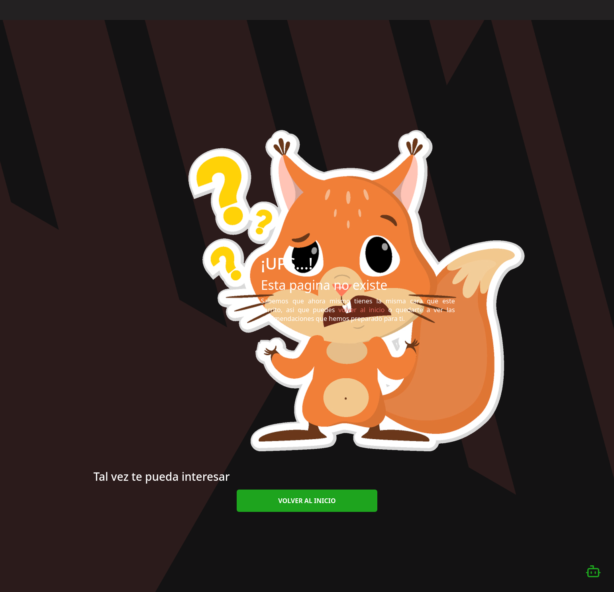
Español (574, 10)
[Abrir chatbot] (593, 571)
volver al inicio (306, 500)
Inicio (408, 9)
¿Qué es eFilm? (449, 9)
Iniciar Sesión (531, 9)
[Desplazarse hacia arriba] (591, 20)
